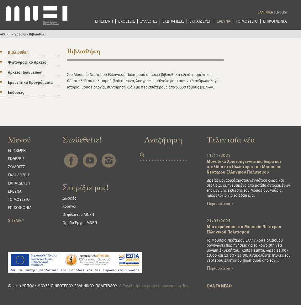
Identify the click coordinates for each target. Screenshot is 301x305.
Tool (186, 285)
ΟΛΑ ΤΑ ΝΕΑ (219, 285)
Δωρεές (69, 198)
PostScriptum (134, 285)
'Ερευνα (20, 34)
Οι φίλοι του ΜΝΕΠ (78, 214)
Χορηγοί (69, 206)
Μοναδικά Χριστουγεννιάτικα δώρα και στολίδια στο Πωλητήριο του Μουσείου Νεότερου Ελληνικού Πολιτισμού (244, 166)
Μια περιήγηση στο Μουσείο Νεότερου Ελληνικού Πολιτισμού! (244, 229)
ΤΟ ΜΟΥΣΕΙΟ (247, 21)
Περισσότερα (220, 203)
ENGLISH (281, 12)
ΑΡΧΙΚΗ (5, 34)
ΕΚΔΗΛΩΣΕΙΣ (173, 21)
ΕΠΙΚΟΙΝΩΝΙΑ (275, 21)
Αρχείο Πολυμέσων (25, 72)
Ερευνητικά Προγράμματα (30, 82)
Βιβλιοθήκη (37, 34)
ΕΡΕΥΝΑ (223, 21)
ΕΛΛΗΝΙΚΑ (265, 12)
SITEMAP (16, 220)
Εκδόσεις (16, 92)
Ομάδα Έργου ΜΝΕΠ (79, 222)
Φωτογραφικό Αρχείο (27, 62)
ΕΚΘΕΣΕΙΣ (126, 21)
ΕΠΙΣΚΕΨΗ (104, 21)
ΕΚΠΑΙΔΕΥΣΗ (200, 21)
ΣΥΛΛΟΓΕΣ (148, 21)
